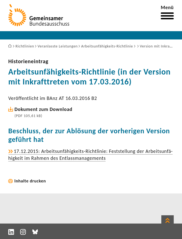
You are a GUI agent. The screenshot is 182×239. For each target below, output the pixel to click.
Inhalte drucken (30, 181)
